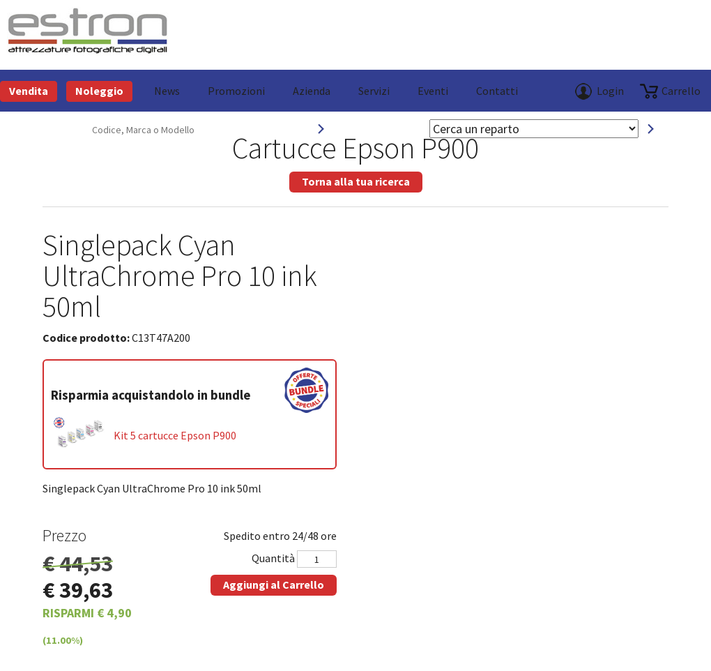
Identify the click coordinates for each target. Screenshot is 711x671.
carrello (681, 91)
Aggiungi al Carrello (273, 584)
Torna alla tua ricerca (356, 181)
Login (610, 91)
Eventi (432, 91)
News (167, 91)
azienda (311, 91)
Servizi (374, 91)
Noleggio (99, 91)
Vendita (28, 91)
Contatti (497, 91)
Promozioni (236, 91)
